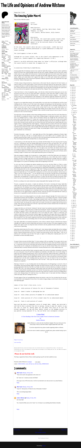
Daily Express (5, 54)
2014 (72, 211)
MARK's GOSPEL (6, 66)
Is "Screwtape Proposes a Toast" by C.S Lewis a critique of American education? (74, 65)
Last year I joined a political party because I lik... (74, 163)
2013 (72, 213)
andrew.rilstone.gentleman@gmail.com (74, 247)
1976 (72, 240)
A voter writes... (74, 156)
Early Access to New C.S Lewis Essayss (6, 30)
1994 (72, 238)
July (73, 114)
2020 (72, 97)
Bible (10, 42)
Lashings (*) (72, 61)
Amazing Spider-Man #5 (74, 175)
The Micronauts (5, 95)
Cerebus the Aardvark (72, 31)
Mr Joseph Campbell (6, 70)
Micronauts (72, 37)
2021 (72, 95)
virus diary (4, 100)
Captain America (5, 49)
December (74, 105)
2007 (72, 223)
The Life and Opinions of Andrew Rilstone (33, 5)
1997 (72, 237)
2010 (72, 218)
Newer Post (17, 429)
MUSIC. (6, 67)
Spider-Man (72, 43)
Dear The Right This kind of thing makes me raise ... (74, 149)
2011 (72, 216)
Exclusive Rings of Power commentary (6, 33)
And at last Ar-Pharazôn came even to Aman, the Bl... (74, 195)
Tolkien (3, 96)
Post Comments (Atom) (43, 438)
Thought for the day (74, 169)
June (74, 200)
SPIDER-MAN (45, 363)
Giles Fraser (6, 61)
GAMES (9, 59)
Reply (18, 382)
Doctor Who (72, 33)
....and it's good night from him (74, 70)
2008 (72, 221)
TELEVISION (6, 91)
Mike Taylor (19, 372)
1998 (72, 235)
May (74, 202)
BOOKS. (3, 42)
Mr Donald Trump (6, 69)
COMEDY (7, 44)
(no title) (72, 51)
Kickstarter (4, 65)
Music (9, 76)
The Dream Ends (73, 75)
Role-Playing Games (74, 41)
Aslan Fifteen (5, 41)
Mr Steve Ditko (38, 363)
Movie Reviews (73, 39)
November (75, 108)
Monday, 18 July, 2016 (28, 372)
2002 (72, 232)
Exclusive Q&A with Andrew (6, 36)
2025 (72, 88)
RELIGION (4, 83)
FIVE (71, 73)
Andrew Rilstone (21, 397)
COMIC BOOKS (21, 363)
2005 (72, 227)
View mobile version (40, 432)
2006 (72, 225)
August (74, 112)
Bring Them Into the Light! (74, 189)
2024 (72, 90)
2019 (72, 99)
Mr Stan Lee (31, 363)
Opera (6, 77)
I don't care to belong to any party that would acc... (74, 182)
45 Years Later (73, 81)
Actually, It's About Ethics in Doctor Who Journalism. (74, 78)
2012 (72, 215)
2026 (72, 87)
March (74, 205)
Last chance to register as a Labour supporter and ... (74, 136)
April (74, 203)
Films (4, 58)
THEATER (3, 92)
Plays (8, 80)
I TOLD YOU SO (74, 172)
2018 (72, 100)
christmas (3, 97)
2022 (72, 93)
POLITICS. (5, 79)
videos (8, 98)
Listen (27, 363)
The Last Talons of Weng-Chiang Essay (74, 59)
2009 (72, 220)
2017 (72, 102)
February (74, 207)
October (74, 110)
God (3, 62)
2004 (72, 228)
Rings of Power (6, 86)
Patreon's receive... (5, 25)
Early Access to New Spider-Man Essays (6, 27)
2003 (72, 230)
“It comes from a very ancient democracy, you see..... (74, 127)
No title (74, 154)
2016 (72, 104)
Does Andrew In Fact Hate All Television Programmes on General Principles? (74, 55)
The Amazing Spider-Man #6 (74, 143)
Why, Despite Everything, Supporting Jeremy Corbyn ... (74, 119)
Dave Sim (4, 56)
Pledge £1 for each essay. (18, 339)
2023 (72, 92)
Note (73, 158)
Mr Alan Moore (5, 68)
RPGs (2, 84)
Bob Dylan (5, 43)
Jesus (71, 35)
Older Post (64, 429)
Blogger (44, 445)
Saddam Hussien (7, 89)
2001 (72, 233)
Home (40, 429)
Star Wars (7, 90)
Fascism (9, 57)
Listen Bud (40, 314)
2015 (72, 210)
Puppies (3, 81)
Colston (3, 50)
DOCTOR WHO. (4, 52)
